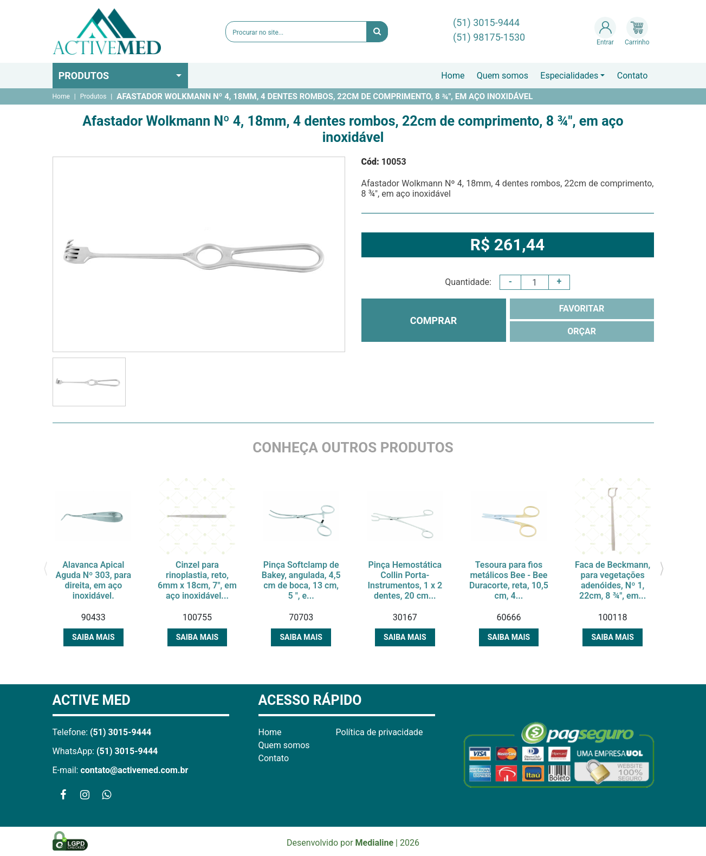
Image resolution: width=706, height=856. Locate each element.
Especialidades (569, 75)
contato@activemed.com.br (134, 770)
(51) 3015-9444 (486, 22)
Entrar (605, 31)
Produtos (84, 75)
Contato (632, 75)
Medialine (374, 843)
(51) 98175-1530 (489, 37)
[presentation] (46, 568)
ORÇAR (581, 331)
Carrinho (637, 31)
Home (452, 75)
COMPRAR (433, 320)
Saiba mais (93, 637)
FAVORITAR (582, 308)
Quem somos (502, 75)
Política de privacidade (379, 732)
